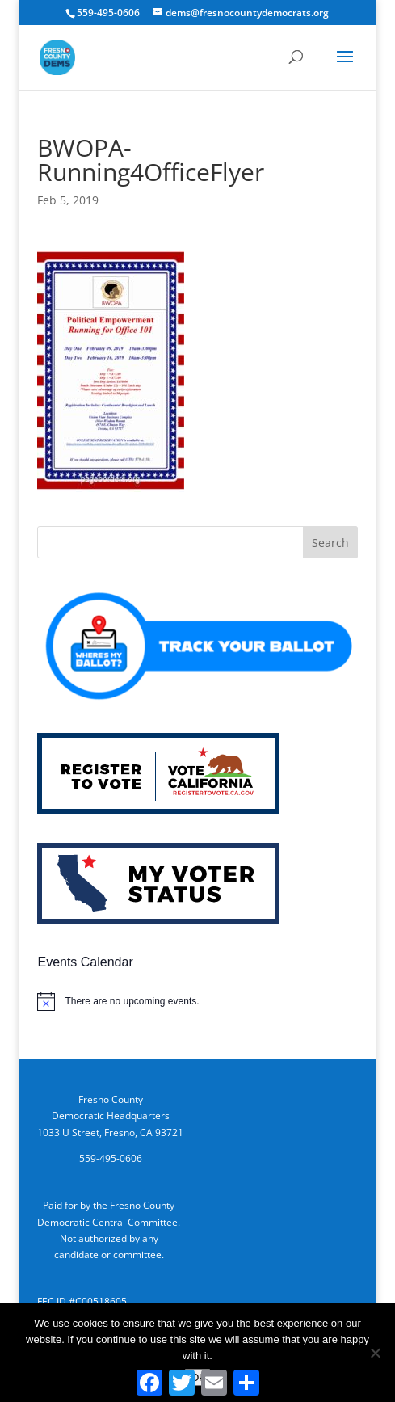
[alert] (197, 1001)
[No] (375, 1353)
